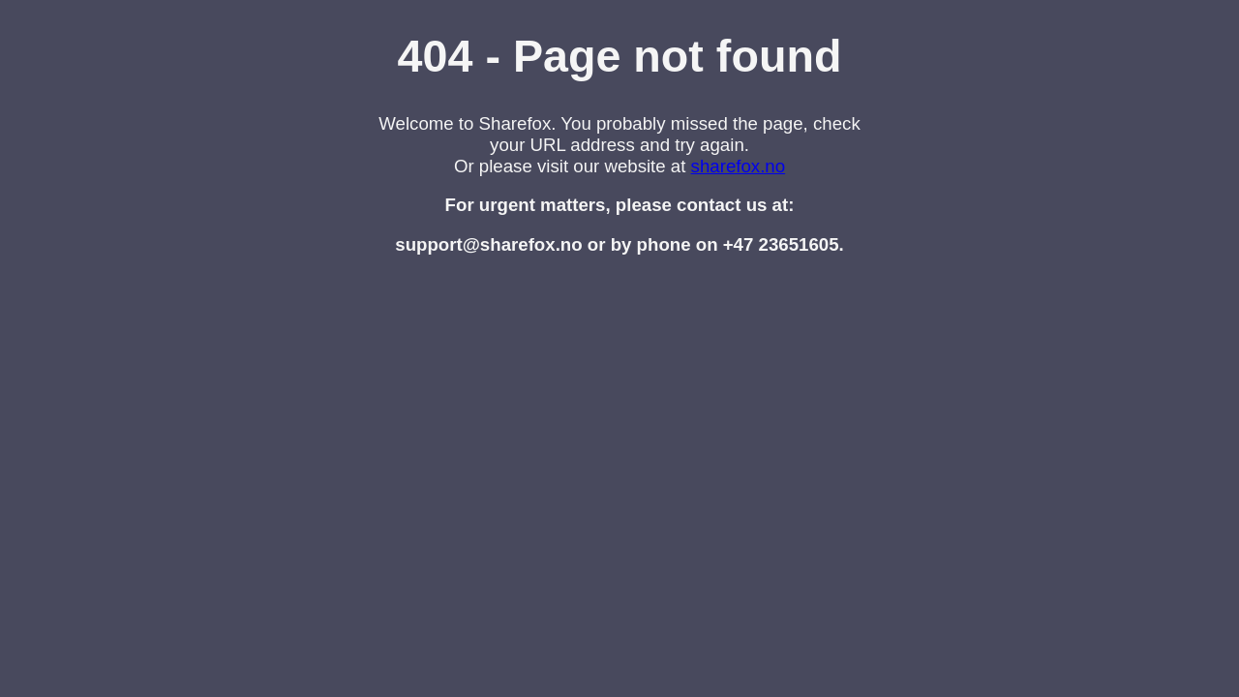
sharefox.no (738, 166)
